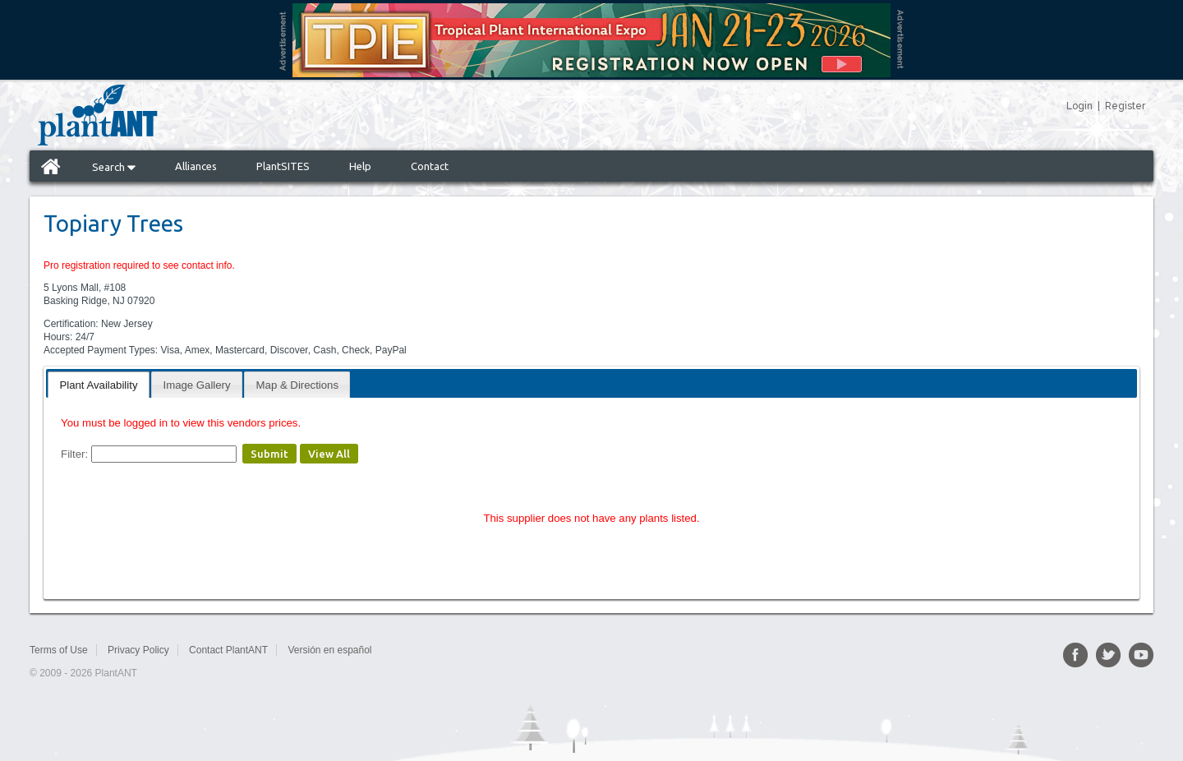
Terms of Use (59, 650)
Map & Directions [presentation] (297, 385)
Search (114, 167)
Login (1079, 106)
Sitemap (409, 650)
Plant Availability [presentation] (98, 385)
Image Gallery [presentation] (197, 385)
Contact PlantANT (228, 650)
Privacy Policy (138, 650)
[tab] (98, 384)
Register (1125, 106)
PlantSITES (283, 166)
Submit (269, 453)
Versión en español (329, 650)
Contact (430, 166)
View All (329, 453)
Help (360, 166)
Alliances (196, 166)
